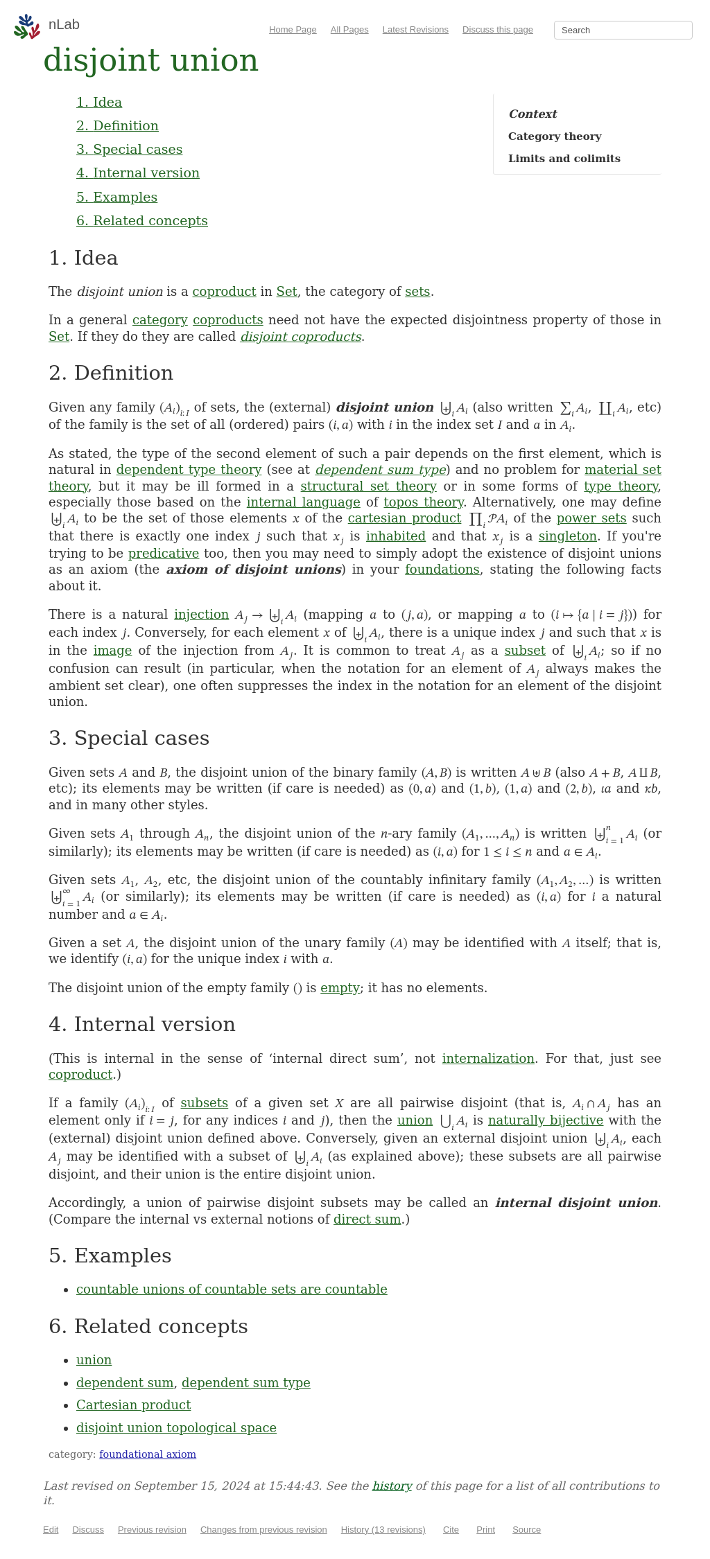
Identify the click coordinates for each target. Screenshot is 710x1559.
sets (417, 291)
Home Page (293, 29)
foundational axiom (147, 1454)
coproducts (228, 319)
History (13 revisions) (383, 1529)
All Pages (350, 29)
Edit (50, 1529)
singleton (568, 536)
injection (201, 614)
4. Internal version (138, 172)
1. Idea (99, 101)
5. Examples (116, 196)
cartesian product (405, 518)
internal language (304, 502)
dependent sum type (380, 469)
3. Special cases (129, 149)
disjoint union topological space (176, 1427)
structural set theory (369, 486)
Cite (451, 1529)
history (392, 1485)
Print (485, 1529)
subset (525, 650)
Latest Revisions (416, 29)
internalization (488, 1058)
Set (287, 291)
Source (526, 1529)
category (160, 319)
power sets (592, 518)
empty (340, 987)
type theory (620, 486)
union (415, 1120)
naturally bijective (546, 1120)
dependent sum (125, 1382)
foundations (442, 569)
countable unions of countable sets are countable (232, 1289)
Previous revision (152, 1529)
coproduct (225, 291)
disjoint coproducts (300, 336)
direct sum (367, 1219)
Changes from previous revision (263, 1529)
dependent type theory (189, 469)
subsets (205, 1102)
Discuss (88, 1529)
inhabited (396, 536)
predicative (164, 553)
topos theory (422, 502)
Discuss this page (497, 29)
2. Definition (117, 125)
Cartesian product (133, 1405)
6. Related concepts (142, 220)
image (113, 650)
